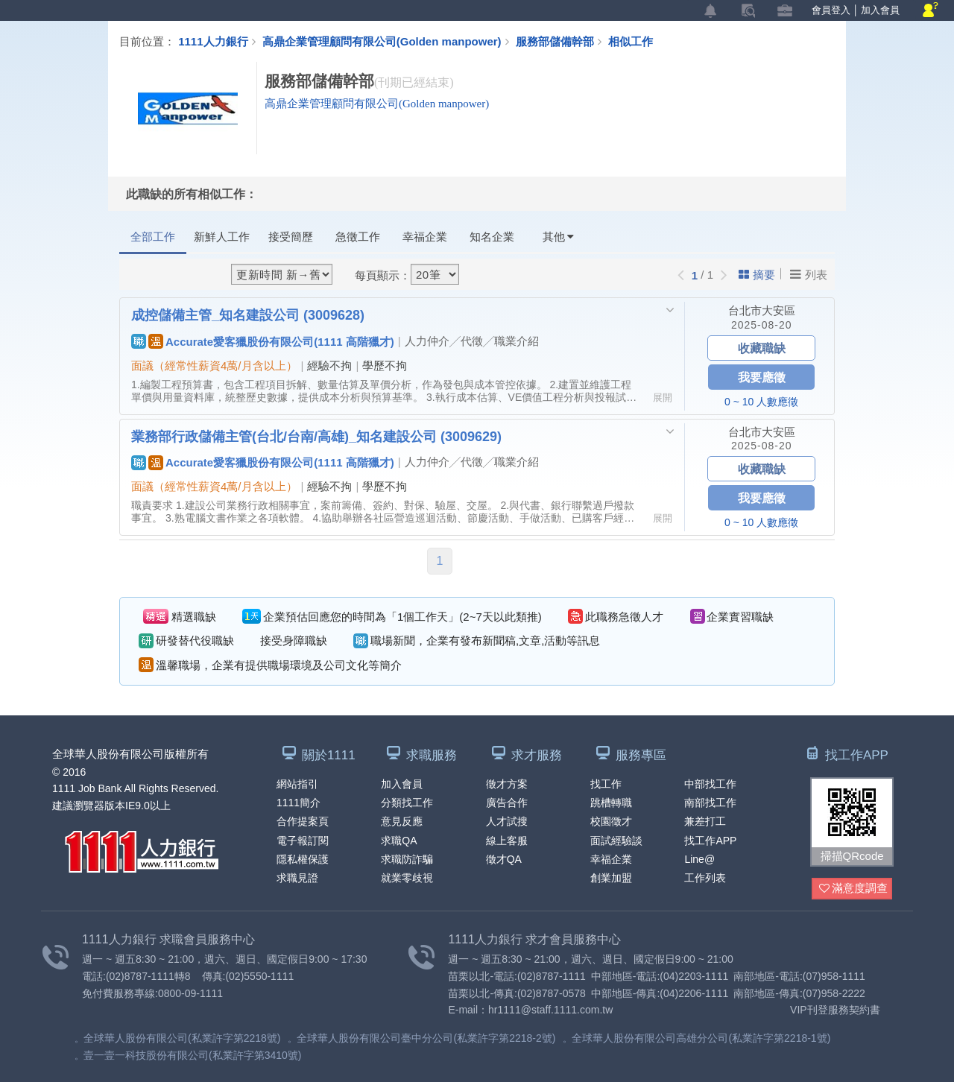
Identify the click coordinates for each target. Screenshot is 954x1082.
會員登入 (831, 10)
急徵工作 (357, 236)
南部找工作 (710, 803)
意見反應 (402, 821)
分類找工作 (407, 803)
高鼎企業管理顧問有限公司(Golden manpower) (382, 41)
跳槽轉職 (611, 803)
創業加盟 (611, 878)
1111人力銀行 (212, 41)
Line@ (699, 859)
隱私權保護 (303, 859)
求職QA (399, 841)
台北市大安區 (761, 310)
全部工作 (152, 236)
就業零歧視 (407, 878)
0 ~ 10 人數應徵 (761, 402)
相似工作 (630, 41)
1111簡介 (298, 803)
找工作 (606, 784)
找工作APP (710, 841)
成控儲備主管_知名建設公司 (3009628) (247, 314)
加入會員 (880, 10)
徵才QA (504, 859)
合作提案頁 (303, 821)
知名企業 (492, 236)
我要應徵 (762, 377)
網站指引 (297, 784)
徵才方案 (507, 784)
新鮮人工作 (222, 236)
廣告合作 (507, 803)
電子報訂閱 (303, 841)
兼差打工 (705, 821)
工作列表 (705, 878)
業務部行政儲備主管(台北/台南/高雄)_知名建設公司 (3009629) (316, 436)
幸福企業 (424, 236)
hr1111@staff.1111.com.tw (550, 1010)
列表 (808, 274)
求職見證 (297, 878)
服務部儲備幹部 (562, 41)
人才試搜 (507, 821)
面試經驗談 (616, 841)
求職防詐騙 (407, 859)
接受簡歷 (290, 236)
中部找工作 (710, 784)
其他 (558, 236)
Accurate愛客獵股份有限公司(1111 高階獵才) (262, 341)
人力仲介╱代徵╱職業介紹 (472, 341)
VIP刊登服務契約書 (835, 1010)
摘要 (757, 274)
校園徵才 (611, 821)
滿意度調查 (853, 888)
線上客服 (507, 841)
